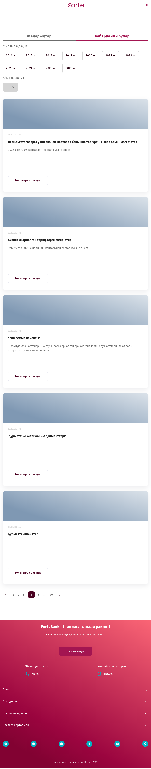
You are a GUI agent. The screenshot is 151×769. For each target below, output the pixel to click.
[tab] (39, 36)
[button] (10, 87)
